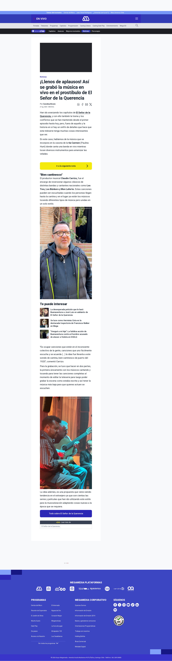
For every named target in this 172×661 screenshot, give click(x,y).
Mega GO (123, 26)
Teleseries (44, 26)
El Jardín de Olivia (37, 616)
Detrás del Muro (69, 12)
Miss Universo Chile (117, 12)
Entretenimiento (112, 26)
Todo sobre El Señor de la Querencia (66, 513)
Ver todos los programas (48, 643)
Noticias (86, 31)
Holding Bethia (80, 636)
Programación (73, 26)
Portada (36, 26)
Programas (54, 26)
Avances (61, 31)
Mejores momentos (73, 31)
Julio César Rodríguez (84, 12)
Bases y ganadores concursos (85, 621)
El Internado (55, 605)
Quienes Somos (80, 605)
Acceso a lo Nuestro (38, 636)
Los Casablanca (56, 636)
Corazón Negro (56, 616)
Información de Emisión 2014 (85, 616)
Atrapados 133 (56, 631)
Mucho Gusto (35, 621)
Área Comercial (80, 641)
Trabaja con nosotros (82, 631)
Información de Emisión (83, 610)
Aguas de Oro (56, 610)
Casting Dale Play (99, 26)
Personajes (96, 31)
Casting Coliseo (85, 26)
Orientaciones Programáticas (85, 626)
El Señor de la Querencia (50, 526)
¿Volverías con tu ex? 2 (101, 12)
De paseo (34, 631)
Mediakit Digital (80, 647)
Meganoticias (56, 621)
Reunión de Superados (39, 610)
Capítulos (63, 26)
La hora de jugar (57, 626)
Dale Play (34, 626)
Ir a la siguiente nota (66, 166)
